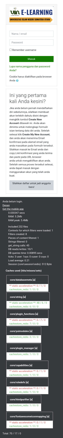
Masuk (31, 59)
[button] (18, 81)
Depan (6, 205)
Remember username (24, 50)
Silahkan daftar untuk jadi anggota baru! (31, 185)
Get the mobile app (13, 209)
